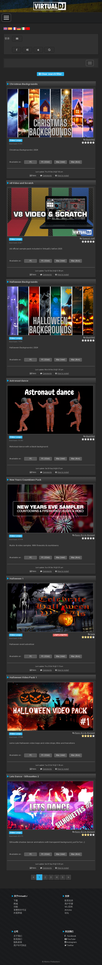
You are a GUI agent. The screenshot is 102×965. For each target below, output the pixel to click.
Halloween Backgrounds (24, 281)
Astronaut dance (19, 380)
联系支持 (69, 900)
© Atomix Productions (51, 962)
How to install (63, 175)
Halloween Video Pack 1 (23, 677)
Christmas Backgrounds (24, 84)
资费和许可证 (20, 910)
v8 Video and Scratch (21, 183)
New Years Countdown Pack (25, 479)
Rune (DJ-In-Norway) (85, 535)
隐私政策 (18, 942)
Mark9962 (90, 140)
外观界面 (18, 913)
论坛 (67, 913)
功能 (16, 906)
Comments (47, 175)
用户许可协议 (20, 945)
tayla (93, 634)
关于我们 (18, 936)
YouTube (70, 939)
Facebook (70, 936)
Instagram (71, 942)
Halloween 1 (16, 578)
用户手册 (69, 903)
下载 (16, 900)
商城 (16, 903)
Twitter (69, 945)
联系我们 (18, 939)
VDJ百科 (69, 906)
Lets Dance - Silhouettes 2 (24, 776)
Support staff (88, 238)
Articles (68, 910)
